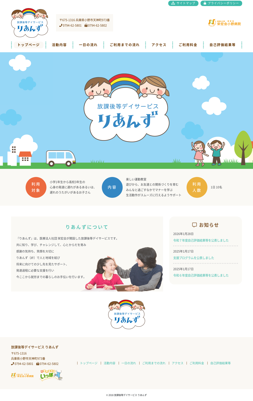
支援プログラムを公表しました (193, 257)
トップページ (28, 44)
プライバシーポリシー (223, 3)
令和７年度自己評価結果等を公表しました (201, 240)
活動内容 (59, 44)
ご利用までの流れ (125, 44)
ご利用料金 (188, 44)
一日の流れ (88, 44)
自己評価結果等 (222, 44)
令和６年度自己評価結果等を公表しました (201, 275)
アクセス (159, 44)
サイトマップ (185, 3)
